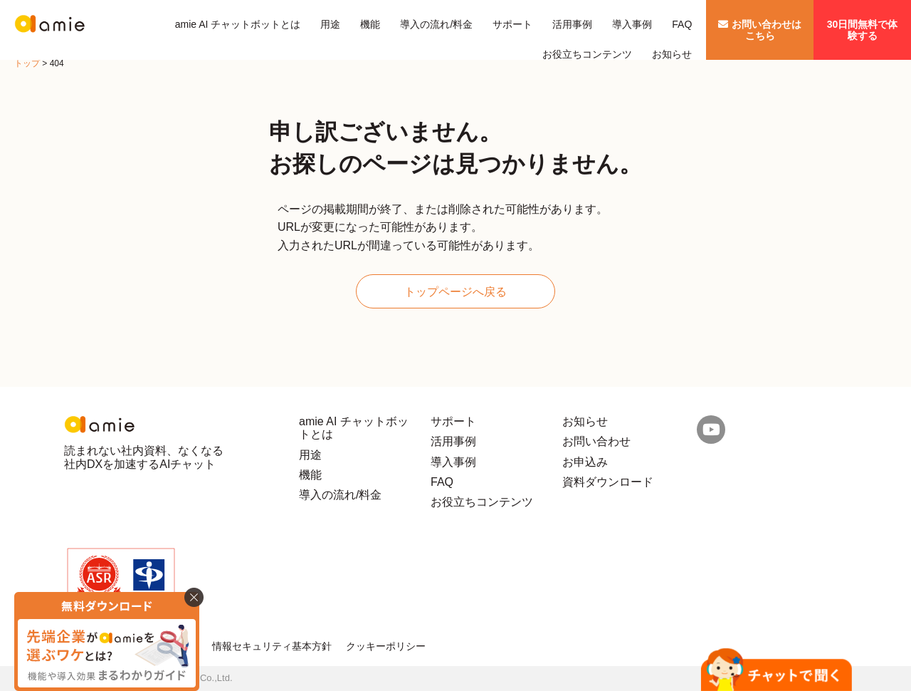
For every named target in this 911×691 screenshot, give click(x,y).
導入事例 (632, 24)
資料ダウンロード (607, 482)
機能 (370, 24)
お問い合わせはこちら (759, 30)
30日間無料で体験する (862, 30)
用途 (330, 24)
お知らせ (672, 54)
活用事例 (572, 24)
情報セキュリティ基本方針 (272, 646)
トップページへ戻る (455, 292)
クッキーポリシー (386, 646)
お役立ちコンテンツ (587, 54)
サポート (512, 24)
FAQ (682, 24)
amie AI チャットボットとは (238, 24)
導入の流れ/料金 (436, 24)
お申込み (585, 462)
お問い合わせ (596, 441)
